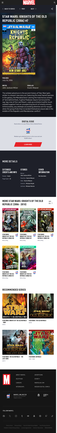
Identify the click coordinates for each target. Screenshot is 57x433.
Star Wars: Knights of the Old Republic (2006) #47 (8, 274)
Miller (3, 240)
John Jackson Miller (10, 88)
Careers (19, 382)
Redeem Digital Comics (42, 386)
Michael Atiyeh (30, 183)
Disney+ (37, 379)
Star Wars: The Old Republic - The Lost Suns (12, 358)
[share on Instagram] (16, 416)
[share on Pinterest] (40, 416)
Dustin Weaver (33, 88)
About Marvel (20, 375)
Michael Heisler (30, 186)
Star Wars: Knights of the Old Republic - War (14, 321)
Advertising (39, 375)
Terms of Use (9, 425)
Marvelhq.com (39, 382)
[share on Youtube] (28, 416)
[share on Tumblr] (22, 416)
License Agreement (26, 427)
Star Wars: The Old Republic (37, 320)
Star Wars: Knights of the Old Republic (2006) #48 (43, 236)
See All (51, 202)
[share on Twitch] (46, 416)
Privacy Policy (18, 425)
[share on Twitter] (10, 416)
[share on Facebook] (4, 416)
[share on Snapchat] (34, 416)
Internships (20, 386)
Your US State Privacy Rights (30, 425)
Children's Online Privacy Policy (11, 427)
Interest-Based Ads (38, 427)
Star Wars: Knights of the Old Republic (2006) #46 (26, 274)
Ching (6, 240)
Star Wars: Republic (35, 357)
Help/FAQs (19, 379)
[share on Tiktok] (52, 416)
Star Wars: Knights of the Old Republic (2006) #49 (26, 236)
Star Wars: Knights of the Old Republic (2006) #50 (8, 236)
